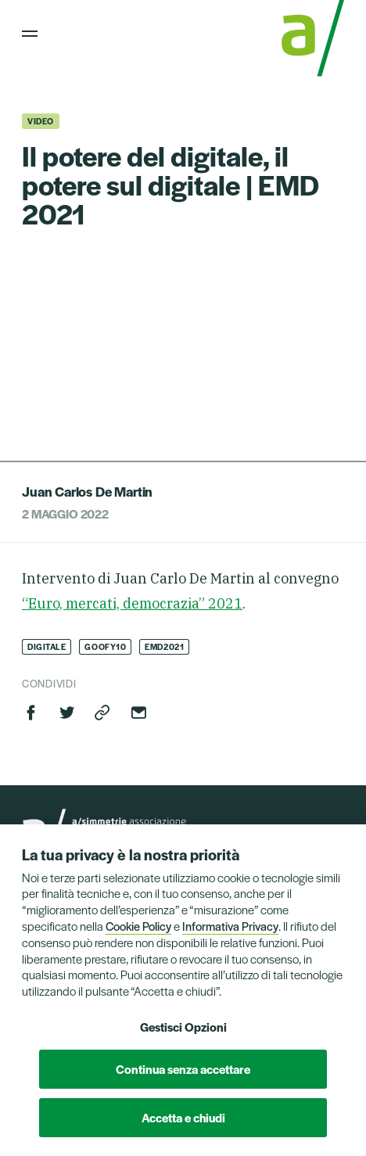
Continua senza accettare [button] (183, 1069)
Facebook (31, 712)
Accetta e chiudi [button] (183, 1117)
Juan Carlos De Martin (87, 491)
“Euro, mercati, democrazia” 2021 (132, 603)
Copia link (102, 712)
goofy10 (105, 646)
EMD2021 (164, 646)
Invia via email (138, 712)
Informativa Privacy (230, 925)
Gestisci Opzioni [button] (183, 1026)
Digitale (46, 646)
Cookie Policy (138, 925)
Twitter (67, 712)
